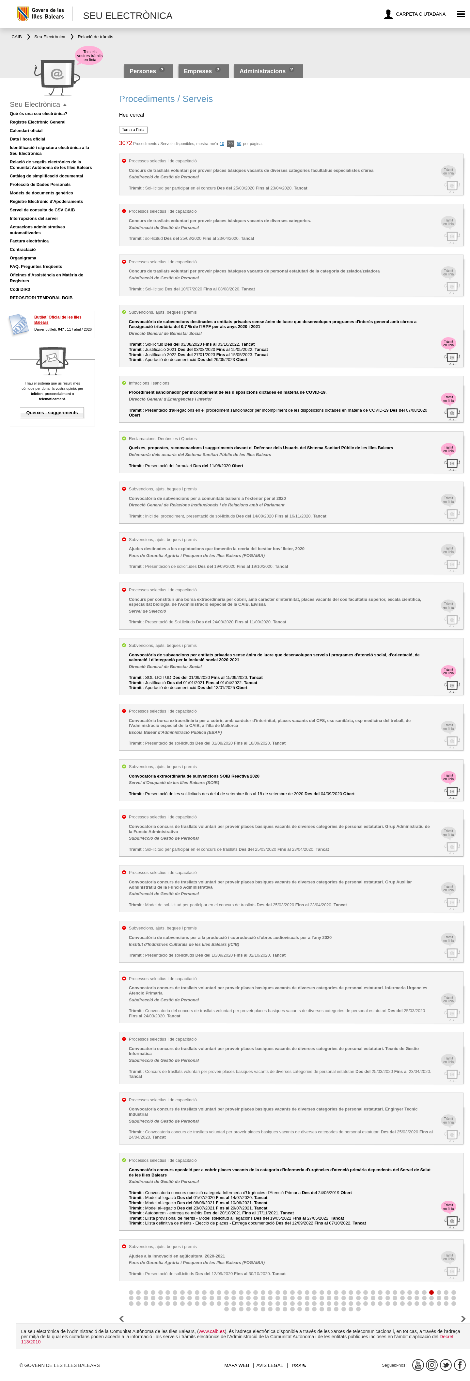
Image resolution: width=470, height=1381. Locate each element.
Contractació (23, 249)
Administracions (263, 71)
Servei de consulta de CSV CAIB (42, 209)
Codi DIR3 (20, 289)
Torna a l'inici (133, 129)
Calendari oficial (26, 130)
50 (239, 144)
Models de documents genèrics (41, 192)
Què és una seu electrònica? (38, 113)
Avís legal (269, 1365)
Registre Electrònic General (38, 122)
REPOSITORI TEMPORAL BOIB (41, 297)
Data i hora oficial (27, 139)
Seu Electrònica (35, 104)
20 (230, 144)
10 (222, 144)
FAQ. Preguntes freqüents (36, 266)
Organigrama (23, 257)
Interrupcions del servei (34, 218)
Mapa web (237, 1365)
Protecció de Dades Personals (40, 184)
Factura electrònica (29, 240)
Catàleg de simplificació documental (46, 175)
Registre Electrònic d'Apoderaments (46, 201)
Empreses (198, 71)
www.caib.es (212, 1331)
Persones (144, 71)
